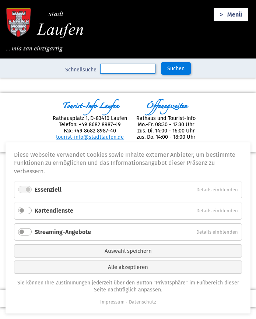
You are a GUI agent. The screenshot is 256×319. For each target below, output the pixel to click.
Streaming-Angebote (63, 231)
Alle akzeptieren (128, 267)
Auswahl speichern (128, 251)
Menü (234, 14)
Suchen (176, 68)
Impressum (112, 302)
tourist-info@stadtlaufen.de (90, 137)
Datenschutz (142, 302)
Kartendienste (54, 210)
